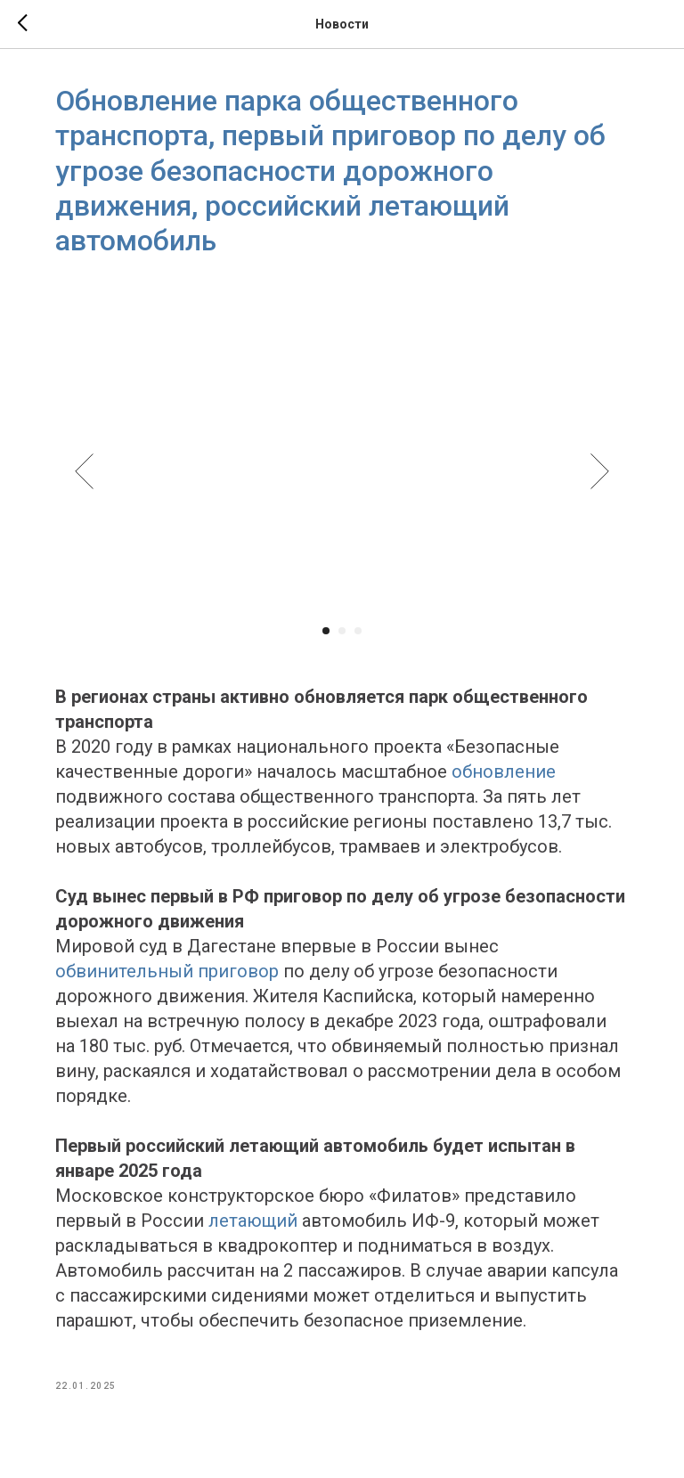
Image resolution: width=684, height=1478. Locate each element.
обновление (505, 772)
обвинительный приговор (169, 972)
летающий (254, 1221)
